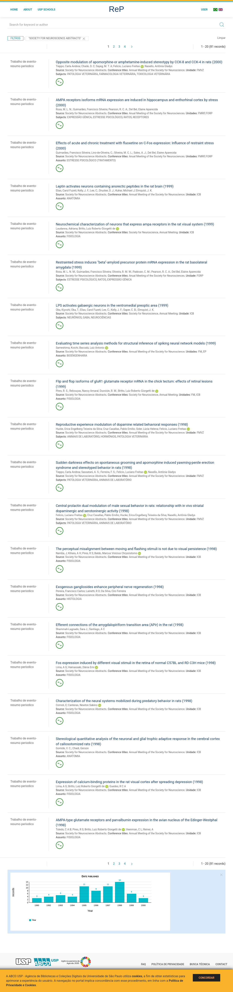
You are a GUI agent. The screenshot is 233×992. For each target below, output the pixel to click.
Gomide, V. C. (63, 748)
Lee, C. (94, 190)
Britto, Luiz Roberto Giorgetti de (97, 228)
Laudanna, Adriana (67, 228)
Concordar (206, 977)
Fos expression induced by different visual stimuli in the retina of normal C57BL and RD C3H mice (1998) (136, 663)
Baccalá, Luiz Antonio (91, 347)
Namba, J (61, 553)
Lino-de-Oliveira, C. (102, 152)
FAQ (143, 964)
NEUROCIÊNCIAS (101, 317)
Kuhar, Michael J (125, 190)
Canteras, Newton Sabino (82, 705)
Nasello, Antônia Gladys (158, 66)
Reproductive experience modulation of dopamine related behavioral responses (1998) (122, 424)
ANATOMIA (73, 198)
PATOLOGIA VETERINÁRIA (82, 74)
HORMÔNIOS (108, 436)
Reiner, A (148, 829)
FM (200, 351)
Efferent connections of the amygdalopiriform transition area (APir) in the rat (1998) (120, 625)
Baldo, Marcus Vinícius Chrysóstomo (115, 553)
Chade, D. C (88, 66)
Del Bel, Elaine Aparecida (143, 109)
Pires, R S (87, 553)
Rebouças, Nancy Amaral (83, 390)
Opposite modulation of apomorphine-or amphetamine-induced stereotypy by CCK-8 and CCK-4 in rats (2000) (139, 62)
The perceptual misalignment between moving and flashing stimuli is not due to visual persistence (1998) (136, 549)
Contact (221, 964)
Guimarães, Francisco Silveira (90, 109)
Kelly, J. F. (83, 190)
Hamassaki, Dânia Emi (81, 667)
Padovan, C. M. (141, 271)
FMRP (201, 113)
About (27, 9)
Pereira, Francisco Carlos (70, 591)
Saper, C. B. (129, 309)
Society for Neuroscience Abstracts (85, 70)
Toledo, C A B (63, 829)
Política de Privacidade (167, 964)
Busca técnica (200, 964)
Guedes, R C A (118, 786)
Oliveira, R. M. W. (122, 271)
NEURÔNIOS (74, 317)
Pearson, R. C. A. (118, 109)
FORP (209, 113)
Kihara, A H (74, 553)
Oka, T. (75, 309)
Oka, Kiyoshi (63, 309)
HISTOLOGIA (74, 598)
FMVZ (200, 70)
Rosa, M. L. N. (64, 109)
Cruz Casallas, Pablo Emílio (119, 428)
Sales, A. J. (140, 152)
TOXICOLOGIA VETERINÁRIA (153, 74)
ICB (199, 194)
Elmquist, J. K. (144, 190)
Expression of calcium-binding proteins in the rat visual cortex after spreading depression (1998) (129, 782)
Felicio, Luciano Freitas (126, 66)
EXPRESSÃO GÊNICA (79, 117)
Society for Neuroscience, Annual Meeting (153, 232)
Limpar (221, 37)
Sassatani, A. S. (90, 471)
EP (204, 351)
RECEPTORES (141, 117)
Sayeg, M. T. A (104, 66)
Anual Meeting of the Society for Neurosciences (157, 113)
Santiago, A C (97, 629)
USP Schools (46, 9)
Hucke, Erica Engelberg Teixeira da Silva (79, 428)
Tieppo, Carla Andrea (68, 66)
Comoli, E (61, 705)
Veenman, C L (134, 829)
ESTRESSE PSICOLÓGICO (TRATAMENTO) (91, 160)
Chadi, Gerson (81, 748)
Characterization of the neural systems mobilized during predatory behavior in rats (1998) (124, 701)
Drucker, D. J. (106, 190)
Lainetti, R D (93, 591)
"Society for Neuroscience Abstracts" (57, 39)
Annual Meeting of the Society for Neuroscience (157, 70)
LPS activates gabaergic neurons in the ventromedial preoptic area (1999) (112, 305)
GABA (86, 317)
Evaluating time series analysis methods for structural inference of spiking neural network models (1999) (136, 343)
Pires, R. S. (62, 390)
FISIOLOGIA (73, 236)
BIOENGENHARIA (77, 355)
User (204, 9)
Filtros (15, 38)
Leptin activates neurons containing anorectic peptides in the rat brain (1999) (115, 186)
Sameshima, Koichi (67, 347)
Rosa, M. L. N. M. (66, 271)
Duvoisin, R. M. (108, 390)
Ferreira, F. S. (108, 471)
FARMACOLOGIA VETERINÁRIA (117, 74)
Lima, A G (61, 667)
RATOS (128, 117)
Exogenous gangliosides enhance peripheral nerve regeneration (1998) (110, 587)
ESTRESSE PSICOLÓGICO (107, 117)
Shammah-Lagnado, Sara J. (72, 629)
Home (14, 9)
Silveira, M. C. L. (123, 152)
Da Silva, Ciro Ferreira (113, 591)
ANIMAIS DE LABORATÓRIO (83, 436)
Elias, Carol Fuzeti (66, 190)
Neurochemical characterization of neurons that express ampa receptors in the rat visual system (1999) (135, 224)
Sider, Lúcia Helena (147, 428)
